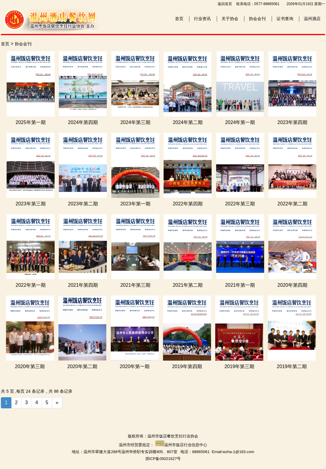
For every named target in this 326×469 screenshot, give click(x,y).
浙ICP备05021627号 (163, 458)
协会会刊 (257, 18)
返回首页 (225, 4)
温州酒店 (312, 18)
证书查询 (284, 18)
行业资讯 (202, 18)
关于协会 (230, 18)
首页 (179, 18)
